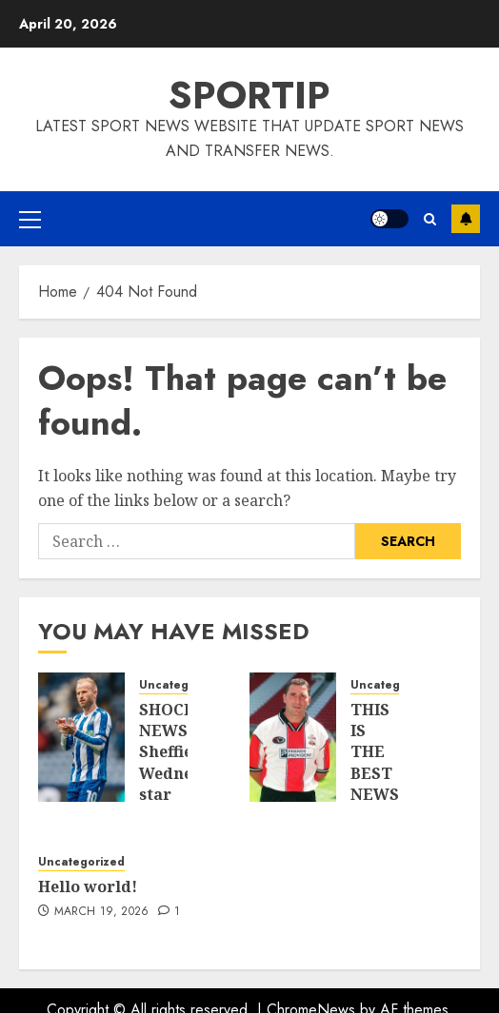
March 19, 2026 (102, 912)
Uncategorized (182, 685)
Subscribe (465, 219)
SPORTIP (249, 95)
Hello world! (87, 886)
